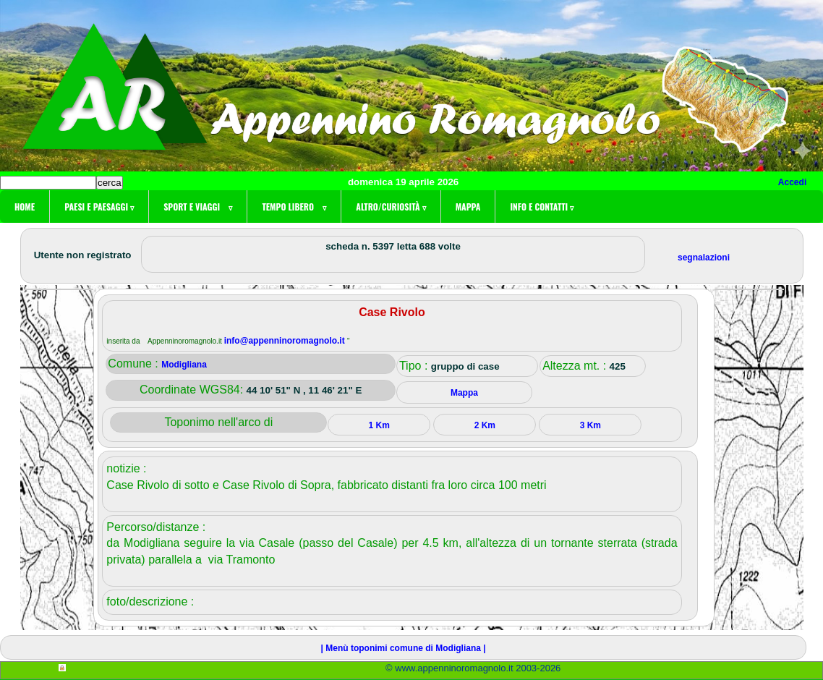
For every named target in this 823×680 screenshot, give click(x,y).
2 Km (484, 425)
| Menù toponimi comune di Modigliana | (403, 648)
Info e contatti (541, 206)
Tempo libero (294, 206)
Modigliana (184, 365)
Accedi (792, 182)
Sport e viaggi (197, 206)
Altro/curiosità (390, 206)
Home (24, 206)
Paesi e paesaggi (99, 206)
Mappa (468, 206)
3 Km (590, 425)
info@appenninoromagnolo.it (285, 341)
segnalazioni (704, 257)
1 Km (379, 425)
